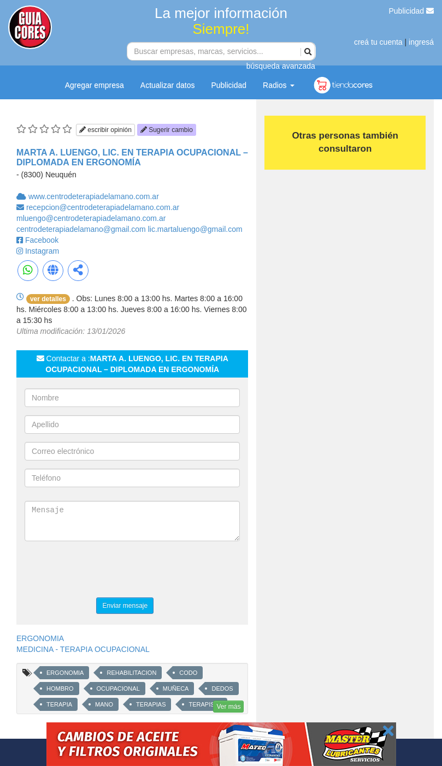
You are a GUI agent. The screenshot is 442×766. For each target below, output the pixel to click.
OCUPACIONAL (118, 688)
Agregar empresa (94, 85)
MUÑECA (176, 688)
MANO (104, 704)
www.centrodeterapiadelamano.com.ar (93, 196)
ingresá (421, 42)
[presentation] (108, 570)
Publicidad (411, 11)
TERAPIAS (151, 704)
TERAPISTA (204, 704)
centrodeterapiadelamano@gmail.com (82, 229)
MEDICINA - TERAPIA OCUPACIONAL (83, 649)
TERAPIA (59, 704)
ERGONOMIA (40, 638)
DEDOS (222, 688)
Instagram (42, 251)
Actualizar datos (167, 85)
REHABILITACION (131, 672)
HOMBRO (60, 688)
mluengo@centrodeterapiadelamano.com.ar (91, 218)
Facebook (41, 240)
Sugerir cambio (166, 130)
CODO (188, 672)
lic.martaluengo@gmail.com (195, 229)
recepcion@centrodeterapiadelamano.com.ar (102, 207)
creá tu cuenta (378, 42)
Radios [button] (278, 85)
